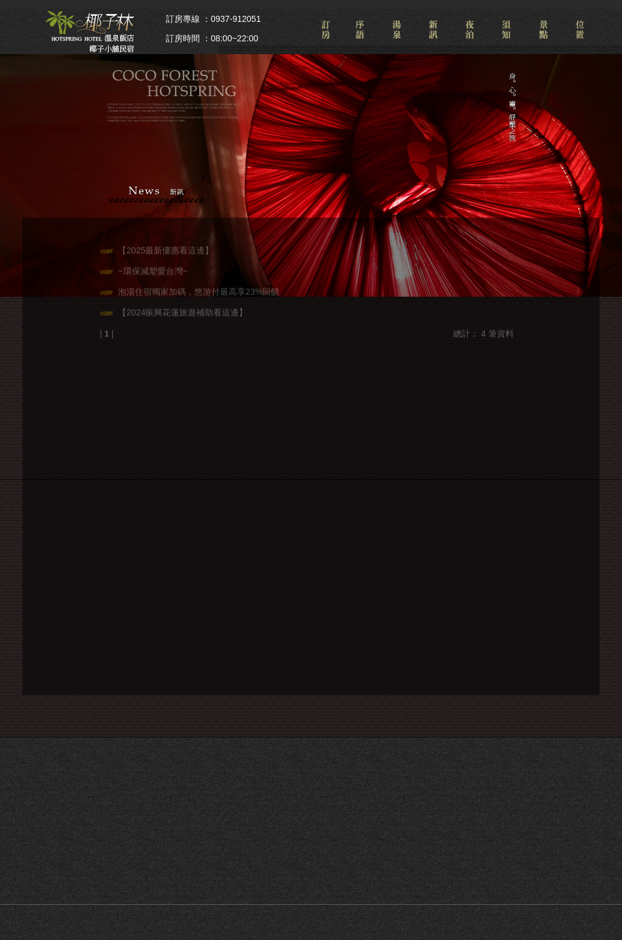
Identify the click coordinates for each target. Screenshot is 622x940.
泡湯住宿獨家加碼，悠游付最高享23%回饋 (198, 288)
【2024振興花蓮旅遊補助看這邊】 (182, 309)
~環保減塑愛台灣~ (152, 267)
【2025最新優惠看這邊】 (165, 247)
